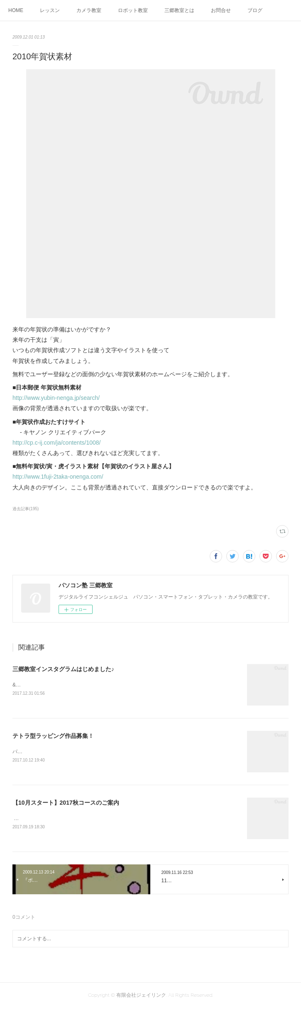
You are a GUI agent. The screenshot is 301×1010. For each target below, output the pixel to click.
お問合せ (221, 10)
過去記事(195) (25, 508)
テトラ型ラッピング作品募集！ (53, 736)
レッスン (50, 10)
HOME (15, 10)
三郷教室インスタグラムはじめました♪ (63, 669)
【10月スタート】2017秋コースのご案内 (65, 804)
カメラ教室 (88, 10)
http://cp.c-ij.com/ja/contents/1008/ (56, 442)
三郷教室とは (179, 10)
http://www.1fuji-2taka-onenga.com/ (57, 476)
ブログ (254, 10)
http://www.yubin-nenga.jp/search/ (56, 397)
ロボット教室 (133, 10)
